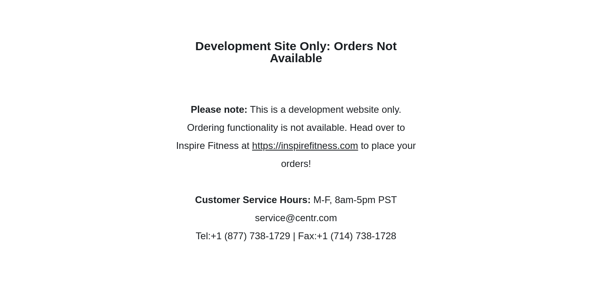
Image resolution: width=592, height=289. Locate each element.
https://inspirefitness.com (305, 145)
